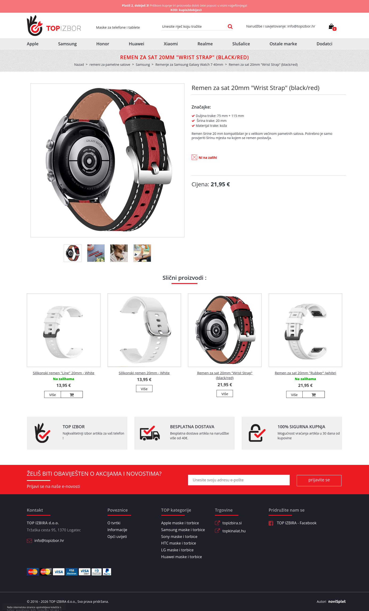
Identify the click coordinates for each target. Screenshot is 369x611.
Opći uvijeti (117, 536)
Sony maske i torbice (179, 536)
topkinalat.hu (234, 530)
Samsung (67, 43)
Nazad (79, 64)
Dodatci (324, 43)
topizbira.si (232, 522)
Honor (102, 43)
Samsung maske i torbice (183, 529)
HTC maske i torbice (178, 543)
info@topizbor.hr (49, 540)
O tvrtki (114, 522)
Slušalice (241, 43)
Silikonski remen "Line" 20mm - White (63, 372)
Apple (33, 43)
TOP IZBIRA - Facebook (292, 522)
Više (52, 394)
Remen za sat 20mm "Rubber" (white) (305, 372)
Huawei (136, 43)
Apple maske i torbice (180, 522)
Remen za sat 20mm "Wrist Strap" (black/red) (225, 375)
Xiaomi (171, 43)
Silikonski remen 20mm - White (144, 372)
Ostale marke (283, 43)
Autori (329, 601)
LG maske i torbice (177, 550)
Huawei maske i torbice (181, 556)
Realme (205, 43)
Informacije (117, 529)
